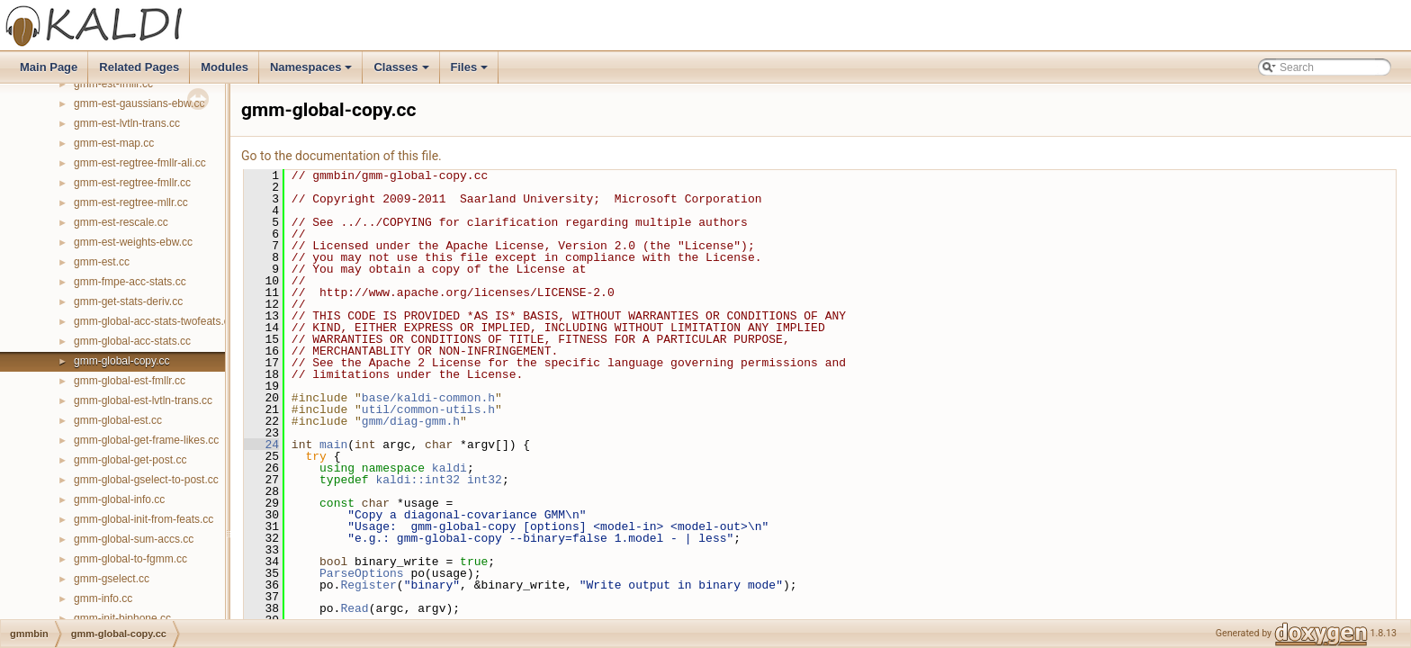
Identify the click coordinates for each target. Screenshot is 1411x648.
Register (368, 585)
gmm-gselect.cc (111, 578)
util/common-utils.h (428, 409)
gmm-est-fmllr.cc (113, 83)
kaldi (449, 468)
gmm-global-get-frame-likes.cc (146, 440)
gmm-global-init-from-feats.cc (143, 519)
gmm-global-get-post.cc (130, 460)
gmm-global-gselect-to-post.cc (146, 479)
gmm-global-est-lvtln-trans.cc (143, 400)
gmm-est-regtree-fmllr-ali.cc (140, 163)
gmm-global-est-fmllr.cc (129, 380)
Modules (224, 67)
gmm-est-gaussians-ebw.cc (139, 103)
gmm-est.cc (102, 262)
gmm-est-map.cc (114, 143)
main (333, 444)
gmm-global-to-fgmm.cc (130, 559)
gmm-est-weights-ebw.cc (133, 242)
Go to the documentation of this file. (341, 155)
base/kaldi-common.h (428, 398)
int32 (484, 480)
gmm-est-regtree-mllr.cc (131, 202)
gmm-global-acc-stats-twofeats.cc (154, 321)
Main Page (48, 67)
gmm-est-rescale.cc (121, 222)
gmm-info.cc (103, 598)
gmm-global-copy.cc (121, 361)
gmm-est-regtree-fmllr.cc (132, 182)
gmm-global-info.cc (119, 499)
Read (354, 608)
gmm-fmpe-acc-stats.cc (130, 281)
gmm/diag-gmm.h (411, 421)
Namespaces (312, 72)
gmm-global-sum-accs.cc (133, 539)
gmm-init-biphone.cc (122, 618)
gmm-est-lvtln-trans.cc (127, 123)
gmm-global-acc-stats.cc (132, 341)
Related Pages (139, 67)
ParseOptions (361, 573)
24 (261, 444)
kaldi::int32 (417, 480)
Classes (402, 72)
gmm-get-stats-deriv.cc (128, 301)
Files (471, 72)
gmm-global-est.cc (118, 420)
